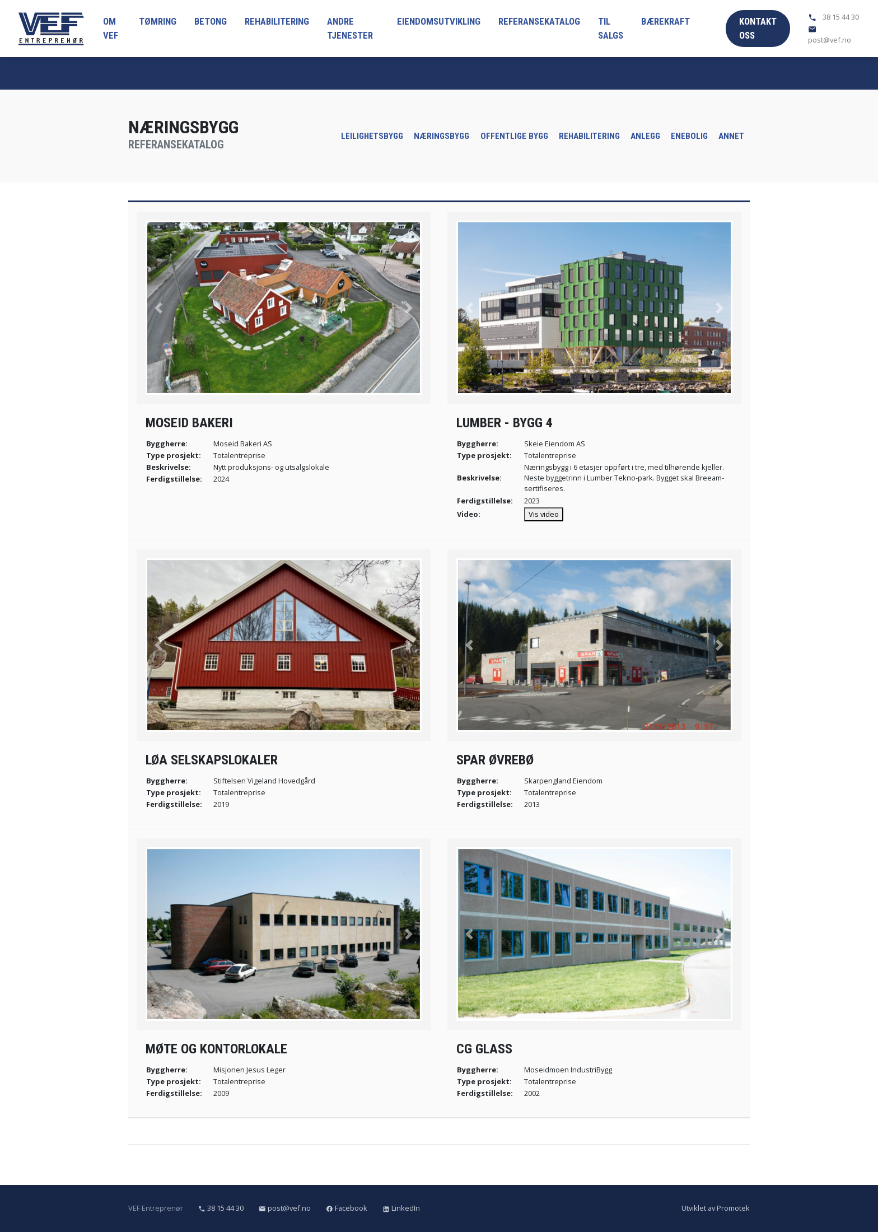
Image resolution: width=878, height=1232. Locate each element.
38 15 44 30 (833, 17)
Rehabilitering (277, 21)
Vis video (544, 514)
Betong (210, 21)
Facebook (347, 1208)
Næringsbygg (441, 136)
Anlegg (645, 136)
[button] (159, 307)
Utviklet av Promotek (715, 1208)
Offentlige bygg (514, 136)
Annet (731, 136)
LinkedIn (401, 1208)
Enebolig (689, 136)
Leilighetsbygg (372, 136)
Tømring (157, 21)
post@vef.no (829, 34)
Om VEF (110, 28)
